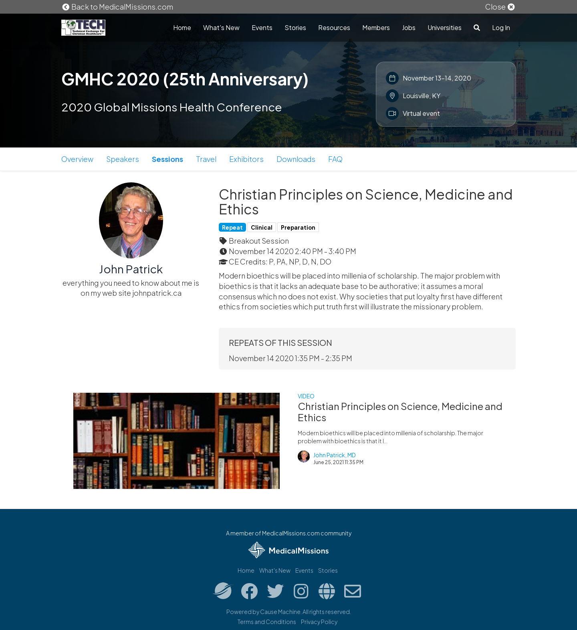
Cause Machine (280, 611)
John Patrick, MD (334, 454)
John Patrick (131, 269)
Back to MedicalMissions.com (117, 6)
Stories (295, 27)
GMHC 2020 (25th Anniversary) (185, 78)
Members (376, 27)
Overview (77, 159)
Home (182, 27)
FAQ (335, 159)
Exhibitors (246, 159)
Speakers (122, 159)
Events (262, 27)
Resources (334, 27)
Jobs (409, 27)
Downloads (295, 159)
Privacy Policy (319, 621)
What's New (221, 27)
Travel (206, 159)
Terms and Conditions (267, 621)
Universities (445, 27)
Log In (501, 27)
